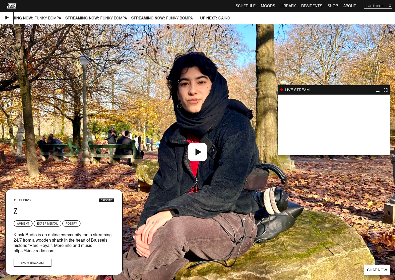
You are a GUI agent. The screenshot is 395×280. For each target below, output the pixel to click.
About (349, 5)
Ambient (23, 223)
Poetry (71, 223)
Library (288, 5)
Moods (268, 5)
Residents (311, 5)
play (333, 125)
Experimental (47, 223)
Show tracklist (33, 263)
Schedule (246, 5)
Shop (333, 5)
